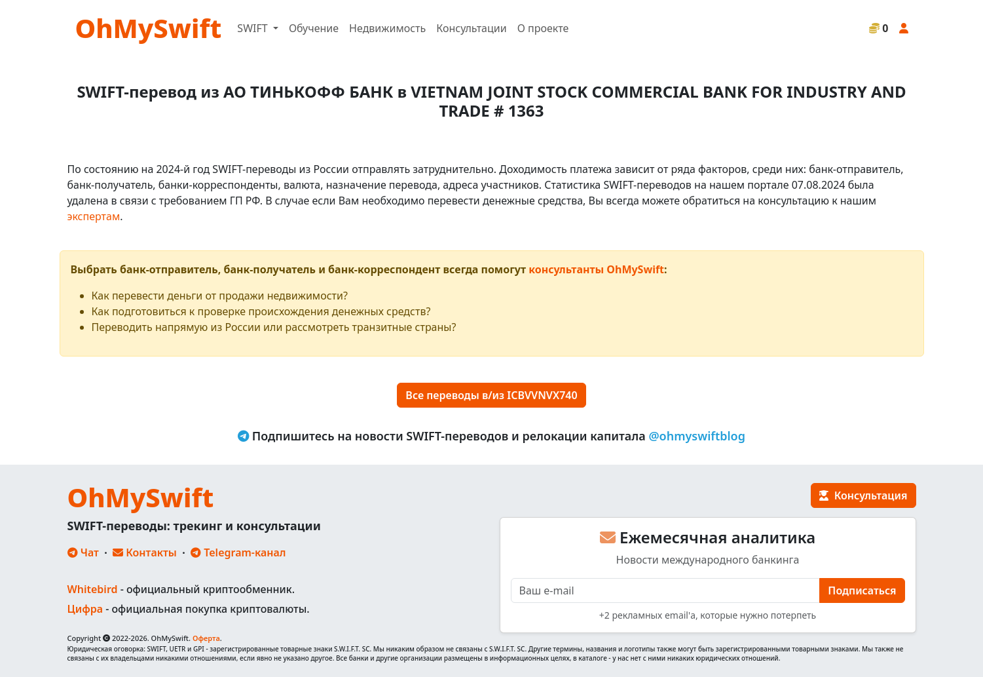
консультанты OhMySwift (596, 269)
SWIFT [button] (253, 28)
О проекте (543, 28)
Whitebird (92, 589)
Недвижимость (387, 28)
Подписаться (862, 590)
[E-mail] (666, 590)
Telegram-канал (238, 552)
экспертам (94, 216)
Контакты (145, 552)
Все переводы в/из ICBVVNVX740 (491, 395)
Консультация (863, 495)
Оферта (206, 638)
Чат (83, 552)
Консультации (471, 28)
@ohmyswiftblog (696, 436)
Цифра (85, 609)
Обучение (314, 28)
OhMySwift (148, 28)
